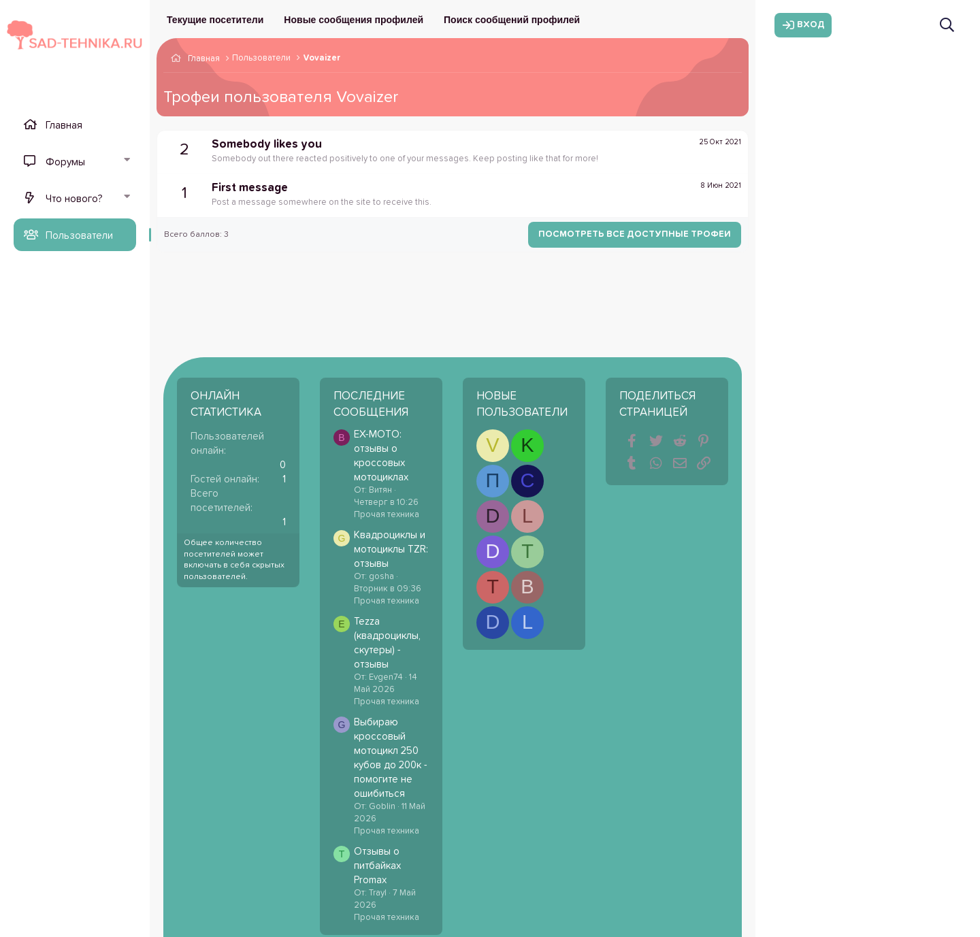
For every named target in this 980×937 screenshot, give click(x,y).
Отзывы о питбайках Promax (377, 865)
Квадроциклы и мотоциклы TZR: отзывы (391, 549)
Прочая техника (386, 514)
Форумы (65, 162)
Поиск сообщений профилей (512, 19)
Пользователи (79, 236)
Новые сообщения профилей (353, 19)
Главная (64, 125)
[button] (126, 161)
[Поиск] (947, 25)
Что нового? (74, 199)
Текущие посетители (215, 19)
